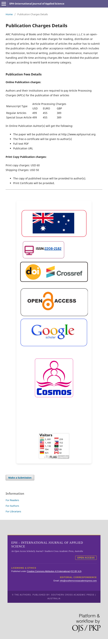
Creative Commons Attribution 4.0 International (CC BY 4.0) (54, 571)
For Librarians (13, 511)
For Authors (12, 505)
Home (9, 14)
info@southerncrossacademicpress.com (78, 581)
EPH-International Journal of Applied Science (36, 3)
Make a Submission (20, 477)
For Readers (12, 500)
